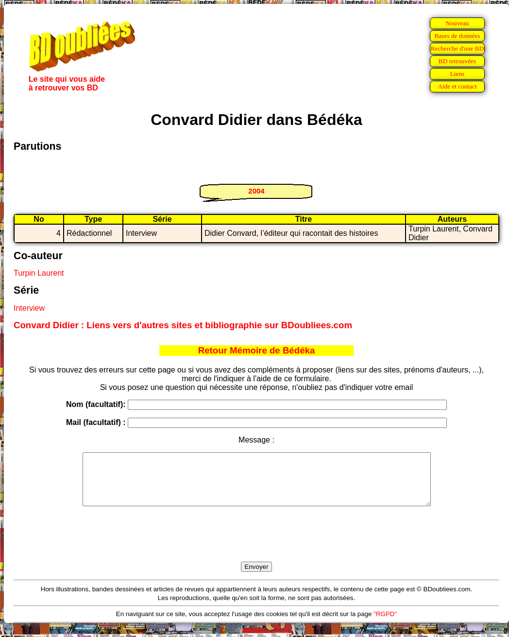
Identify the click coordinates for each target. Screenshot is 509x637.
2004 (256, 191)
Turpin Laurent (39, 273)
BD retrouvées (457, 61)
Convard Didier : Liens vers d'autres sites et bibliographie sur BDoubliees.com (183, 325)
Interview (29, 308)
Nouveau (457, 23)
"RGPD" (385, 624)
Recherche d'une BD (457, 48)
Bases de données (457, 35)
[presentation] (256, 545)
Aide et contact (457, 86)
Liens (457, 73)
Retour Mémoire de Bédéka (256, 350)
